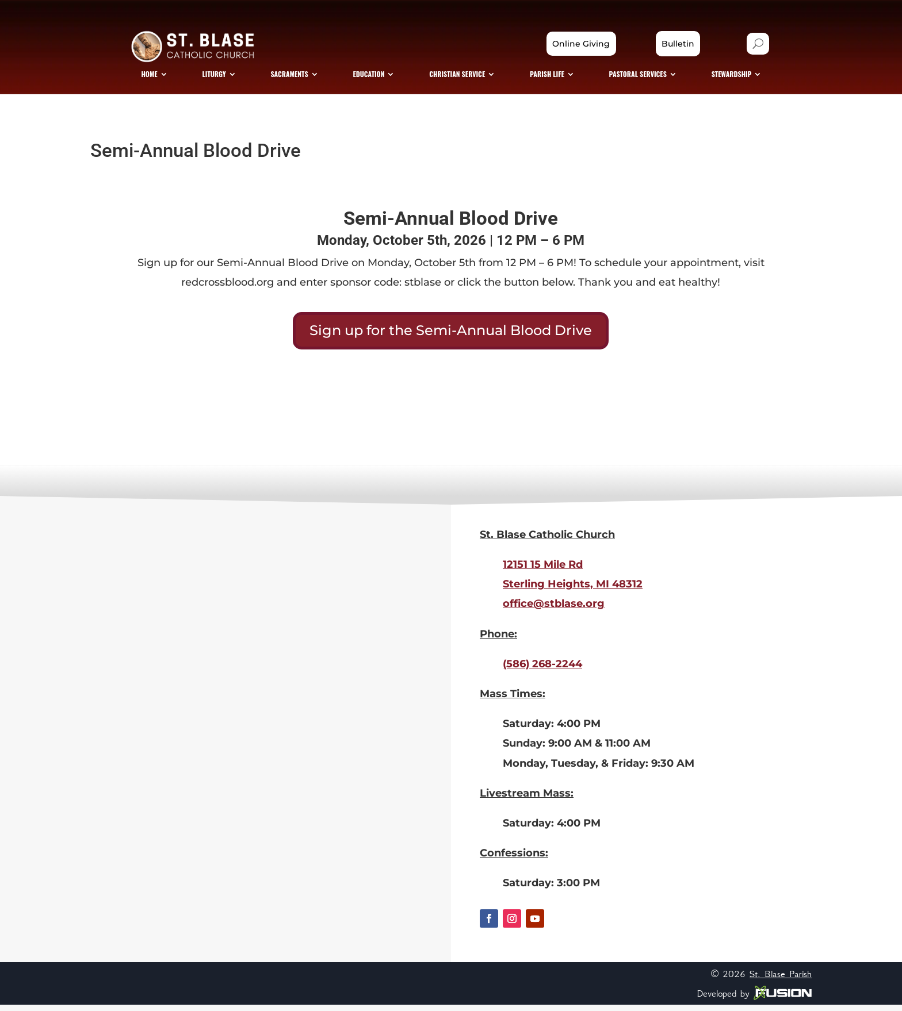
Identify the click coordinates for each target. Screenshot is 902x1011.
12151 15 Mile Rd (543, 570)
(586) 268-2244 (542, 669)
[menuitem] (168, 78)
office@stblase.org (554, 609)
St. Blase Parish (781, 979)
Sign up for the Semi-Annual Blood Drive (450, 336)
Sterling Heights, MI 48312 (573, 590)
